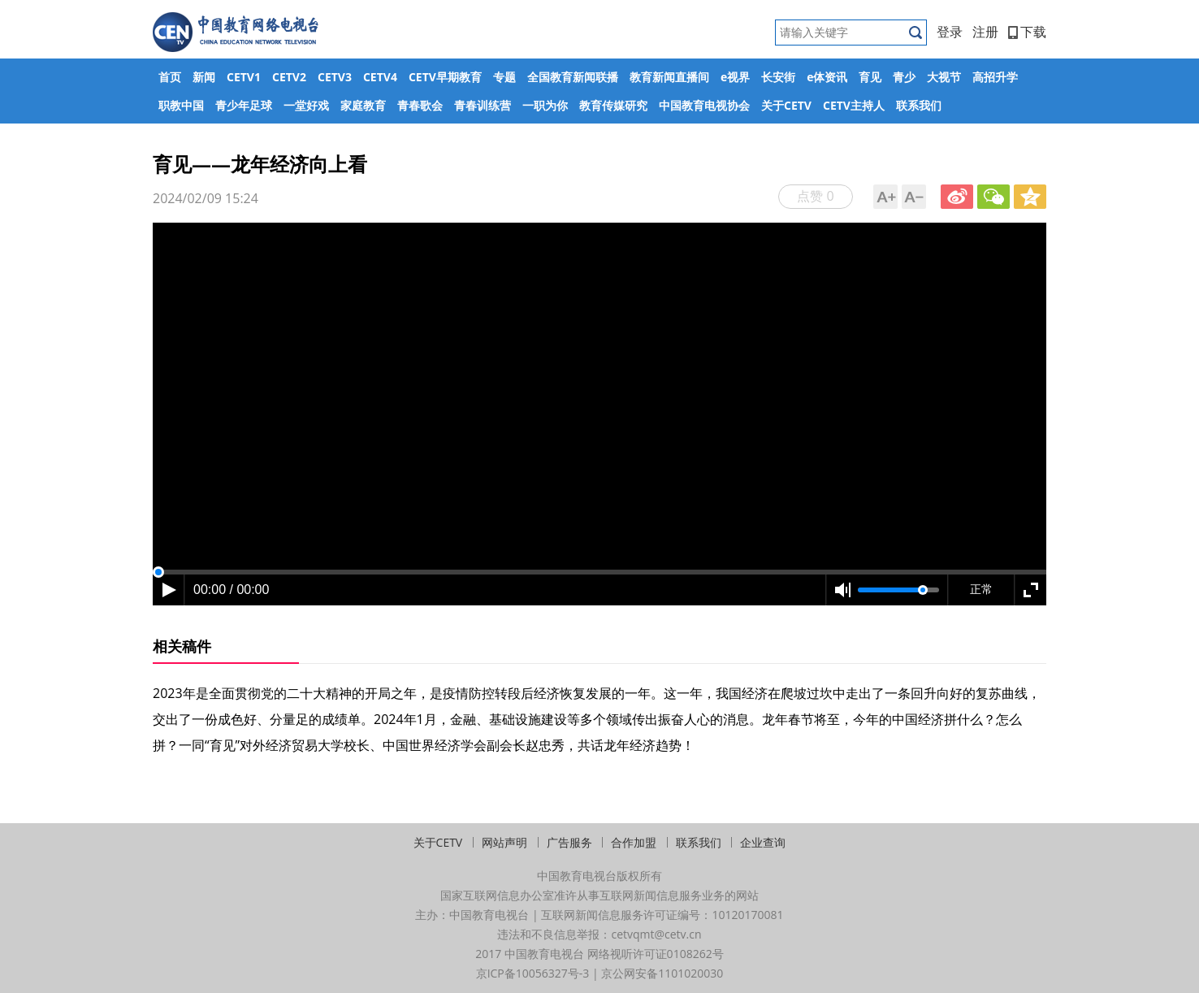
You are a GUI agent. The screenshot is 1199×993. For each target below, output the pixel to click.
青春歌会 (420, 105)
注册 (985, 32)
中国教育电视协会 (704, 105)
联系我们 (918, 105)
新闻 (204, 77)
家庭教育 (363, 105)
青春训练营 (482, 105)
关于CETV (786, 105)
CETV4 (380, 77)
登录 (950, 32)
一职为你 (545, 105)
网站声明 (504, 842)
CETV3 (335, 77)
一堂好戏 (306, 105)
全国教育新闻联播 (572, 77)
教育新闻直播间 (669, 77)
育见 (870, 77)
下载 (1027, 32)
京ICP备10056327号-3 (533, 973)
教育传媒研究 (613, 105)
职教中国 (181, 105)
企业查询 (763, 842)
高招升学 (995, 77)
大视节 (944, 77)
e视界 (735, 77)
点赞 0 (815, 196)
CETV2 (289, 77)
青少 (904, 77)
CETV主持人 (854, 105)
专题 (504, 77)
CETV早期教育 (445, 77)
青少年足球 (243, 105)
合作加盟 (633, 842)
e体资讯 (827, 77)
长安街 (778, 77)
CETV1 (244, 77)
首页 (169, 77)
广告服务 (569, 842)
